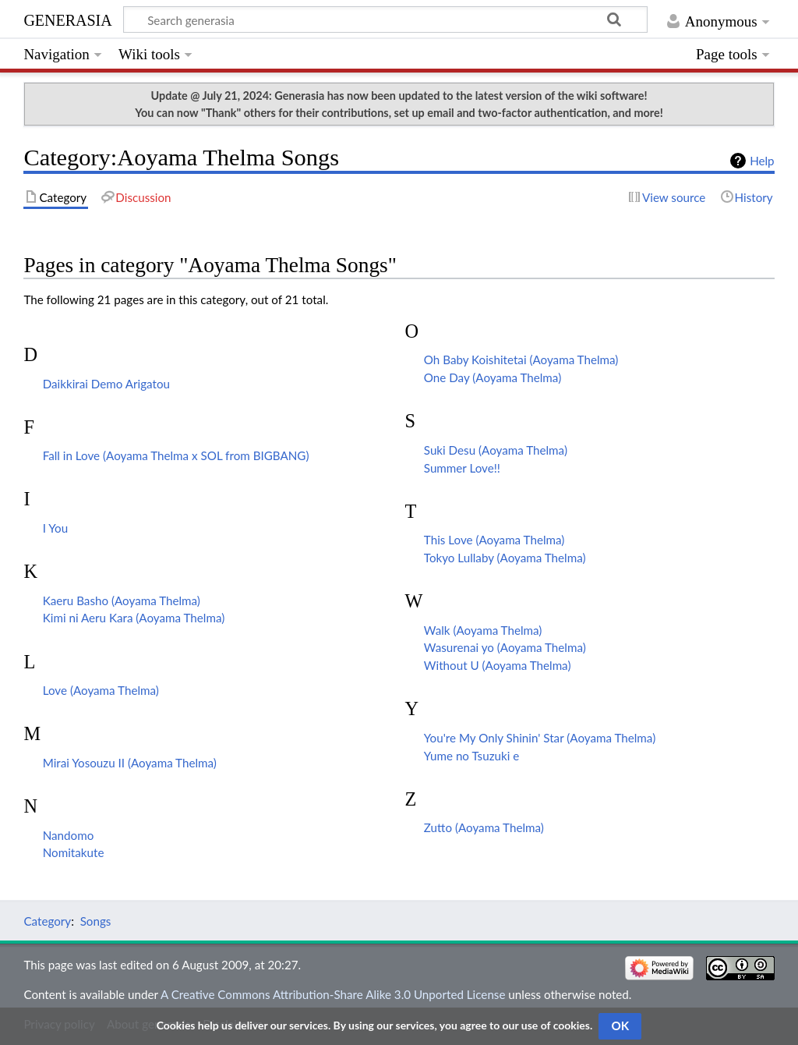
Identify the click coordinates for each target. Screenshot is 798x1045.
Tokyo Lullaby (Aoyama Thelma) (505, 558)
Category (47, 921)
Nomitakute (73, 852)
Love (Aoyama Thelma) (101, 690)
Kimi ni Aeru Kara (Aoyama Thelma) (134, 618)
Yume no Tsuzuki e (471, 756)
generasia (67, 18)
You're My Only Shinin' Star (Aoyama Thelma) (539, 738)
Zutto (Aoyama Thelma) (484, 827)
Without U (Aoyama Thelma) (497, 665)
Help (762, 161)
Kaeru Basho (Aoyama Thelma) (121, 600)
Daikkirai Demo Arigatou (106, 384)
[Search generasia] (385, 19)
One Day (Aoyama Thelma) (492, 377)
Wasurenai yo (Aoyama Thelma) (505, 647)
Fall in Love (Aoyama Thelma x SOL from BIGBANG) (176, 455)
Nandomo (68, 835)
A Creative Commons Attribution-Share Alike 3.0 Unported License (333, 994)
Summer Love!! (462, 468)
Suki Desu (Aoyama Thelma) (495, 450)
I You (55, 528)
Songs (95, 921)
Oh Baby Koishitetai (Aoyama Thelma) (521, 359)
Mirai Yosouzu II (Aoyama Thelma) (130, 763)
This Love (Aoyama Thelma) (494, 540)
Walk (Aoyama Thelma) (483, 630)
